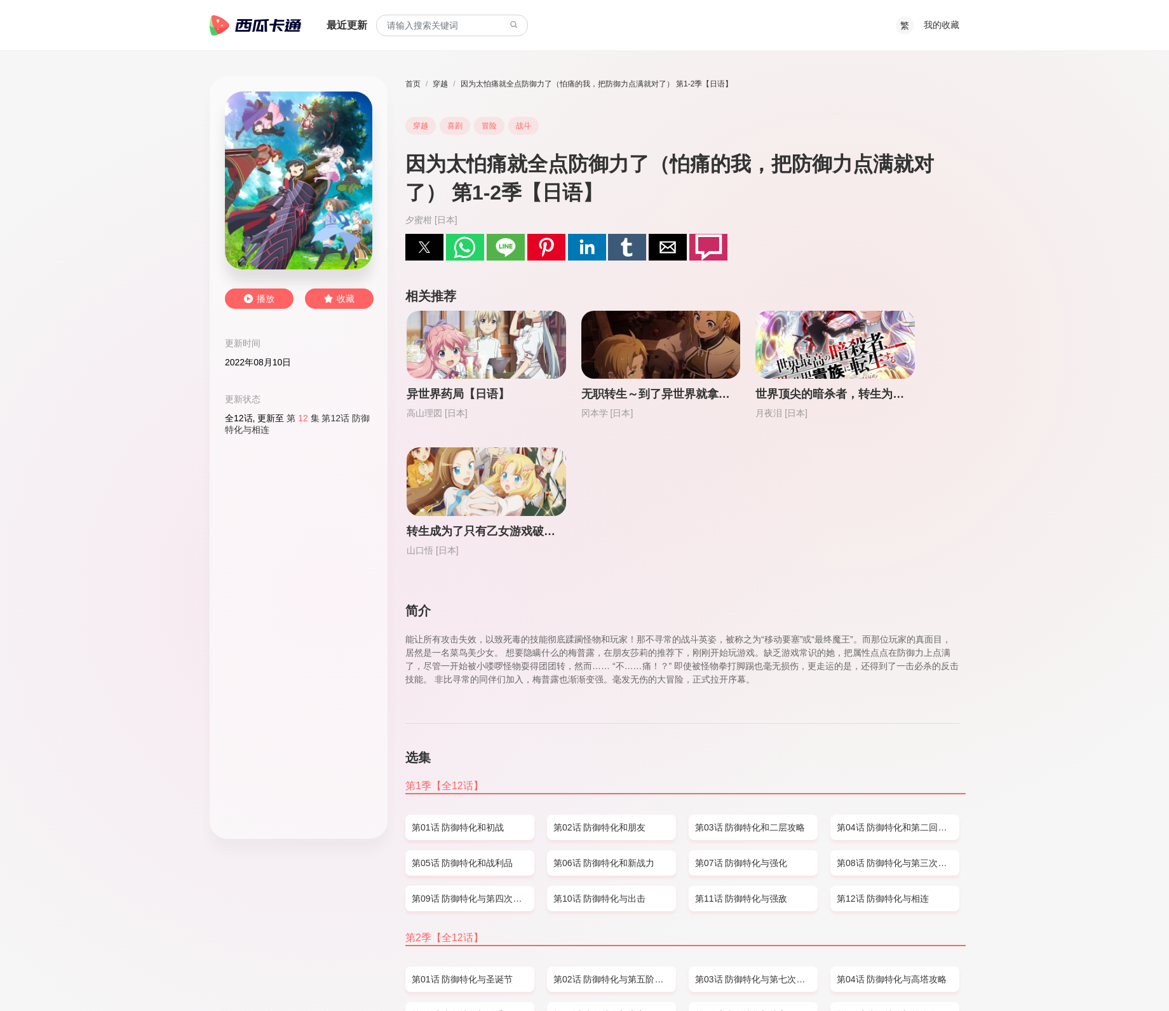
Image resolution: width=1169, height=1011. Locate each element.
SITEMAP (265, 977)
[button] (424, 247)
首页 (413, 83)
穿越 (440, 83)
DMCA (305, 977)
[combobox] (452, 26)
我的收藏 (941, 25)
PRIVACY (344, 977)
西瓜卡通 (255, 25)
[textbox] (452, 26)
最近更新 (347, 25)
